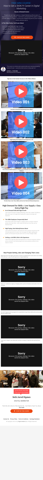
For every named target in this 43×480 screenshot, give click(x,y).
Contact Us (6, 419)
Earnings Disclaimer (35, 419)
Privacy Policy (13, 419)
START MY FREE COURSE (22, 37)
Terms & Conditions (23, 419)
